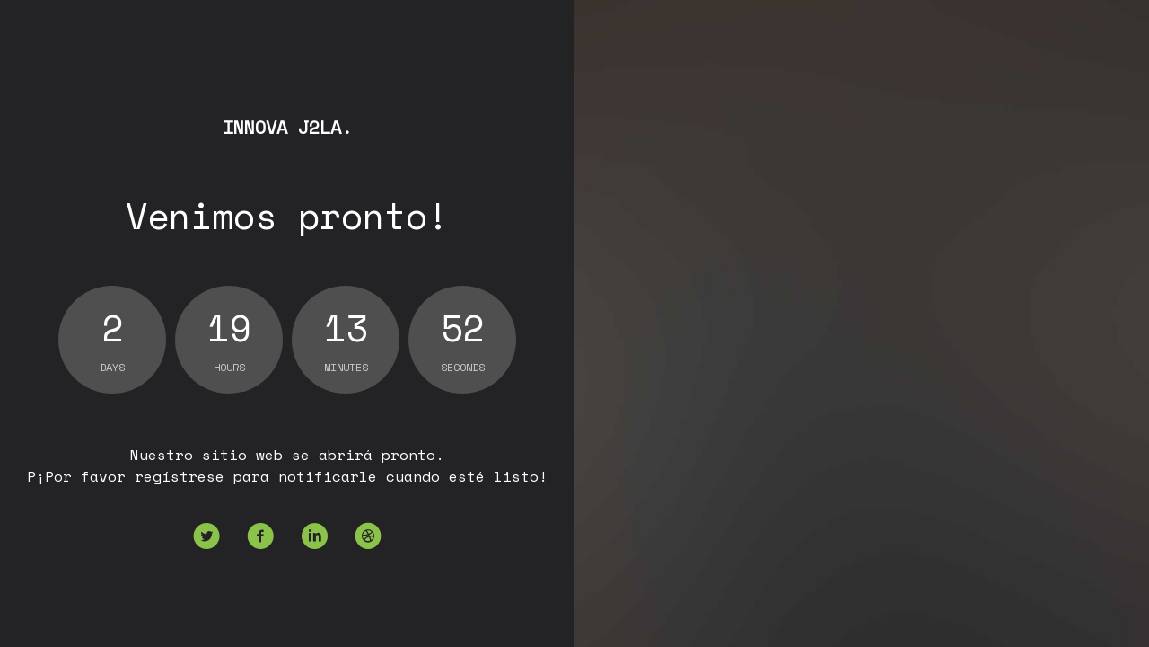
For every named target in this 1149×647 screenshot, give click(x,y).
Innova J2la (287, 127)
